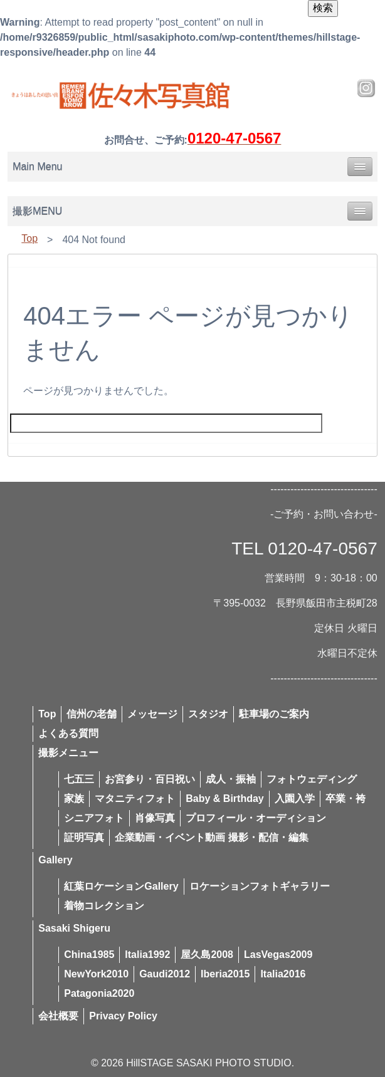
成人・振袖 (231, 779)
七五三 (79, 779)
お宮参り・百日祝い (150, 779)
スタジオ (208, 714)
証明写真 (84, 837)
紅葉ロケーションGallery (121, 886)
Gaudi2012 (164, 974)
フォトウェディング (311, 779)
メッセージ (152, 714)
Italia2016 (282, 974)
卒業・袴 (345, 798)
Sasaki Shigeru (74, 928)
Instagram (366, 88)
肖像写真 (155, 818)
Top (29, 238)
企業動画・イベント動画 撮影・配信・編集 (211, 837)
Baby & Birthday (224, 798)
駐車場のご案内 (274, 714)
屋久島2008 (207, 954)
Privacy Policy (123, 1016)
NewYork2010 (96, 974)
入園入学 (295, 798)
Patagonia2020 (99, 993)
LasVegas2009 (278, 954)
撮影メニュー (68, 752)
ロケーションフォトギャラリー (259, 886)
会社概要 (58, 1016)
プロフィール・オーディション (256, 818)
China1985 (89, 954)
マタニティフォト (135, 798)
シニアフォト (94, 818)
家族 (74, 798)
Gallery (55, 860)
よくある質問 (68, 733)
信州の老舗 (91, 714)
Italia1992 (147, 954)
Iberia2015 (225, 974)
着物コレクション (104, 905)
